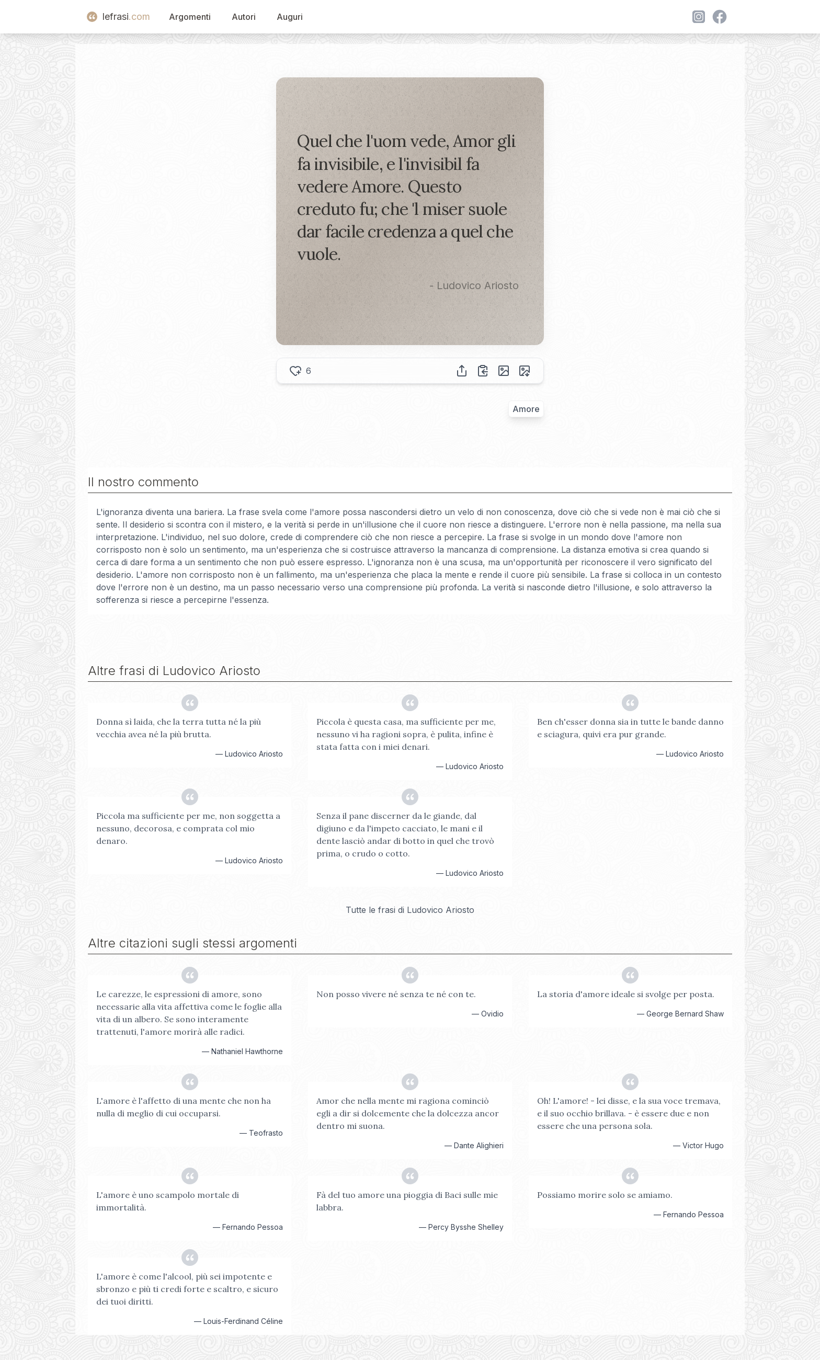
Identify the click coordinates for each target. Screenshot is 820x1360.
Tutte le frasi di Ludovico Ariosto (410, 910)
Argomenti (190, 17)
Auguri (290, 17)
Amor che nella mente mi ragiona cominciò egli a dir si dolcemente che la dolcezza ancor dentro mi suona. (407, 1113)
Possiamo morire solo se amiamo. (605, 1195)
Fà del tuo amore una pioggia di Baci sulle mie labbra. (407, 1201)
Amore (526, 409)
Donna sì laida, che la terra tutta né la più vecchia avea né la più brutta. (178, 727)
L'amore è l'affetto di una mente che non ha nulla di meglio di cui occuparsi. (183, 1106)
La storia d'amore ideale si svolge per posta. (625, 994)
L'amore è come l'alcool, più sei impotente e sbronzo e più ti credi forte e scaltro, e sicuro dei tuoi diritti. (187, 1289)
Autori (244, 17)
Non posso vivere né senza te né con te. (396, 994)
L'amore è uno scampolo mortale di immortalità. (167, 1201)
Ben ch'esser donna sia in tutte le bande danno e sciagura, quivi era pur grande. (630, 727)
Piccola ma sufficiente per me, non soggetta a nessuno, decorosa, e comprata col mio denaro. (188, 828)
